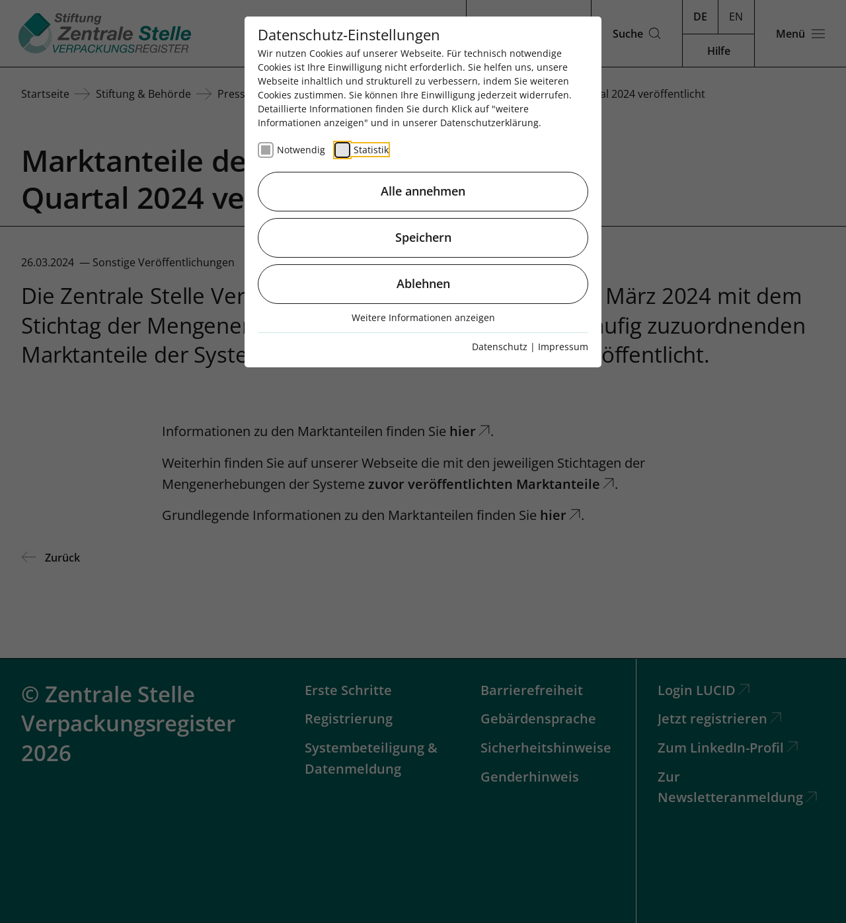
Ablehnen (423, 283)
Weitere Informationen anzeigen (423, 317)
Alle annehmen (423, 191)
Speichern (423, 237)
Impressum (563, 346)
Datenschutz (499, 346)
